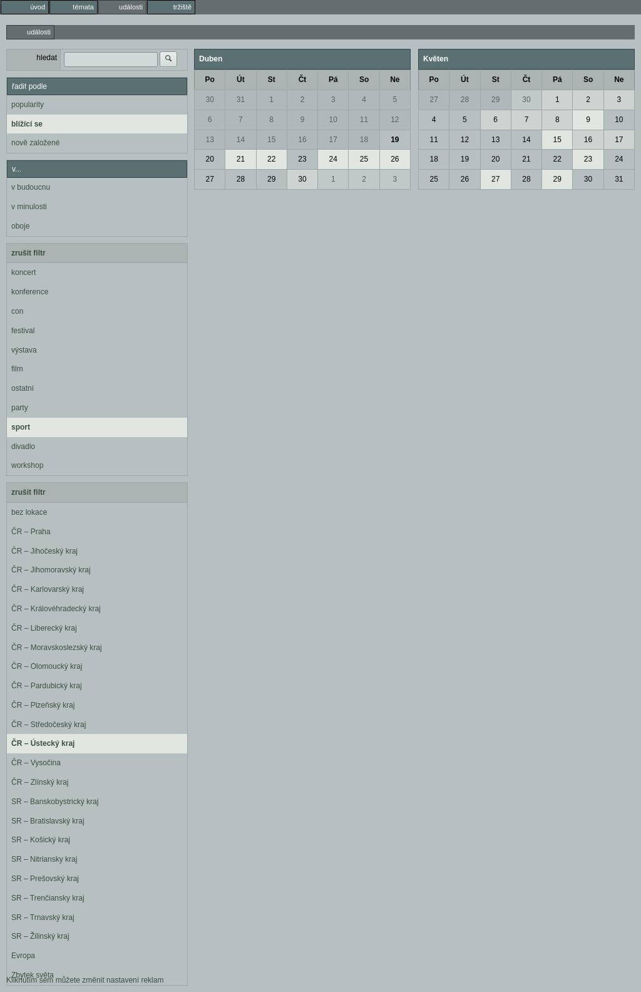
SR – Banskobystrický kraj (54, 801)
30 (209, 99)
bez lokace (29, 512)
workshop (27, 465)
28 (241, 179)
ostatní (22, 388)
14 (241, 139)
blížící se (27, 124)
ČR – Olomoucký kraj (46, 666)
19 (395, 139)
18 (364, 139)
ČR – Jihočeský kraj (44, 551)
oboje (20, 226)
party (19, 407)
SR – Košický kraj (40, 839)
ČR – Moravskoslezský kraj (56, 647)
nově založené (35, 142)
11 (364, 119)
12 (395, 119)
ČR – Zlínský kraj (39, 782)
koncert (23, 272)
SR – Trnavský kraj (42, 917)
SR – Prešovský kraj (45, 878)
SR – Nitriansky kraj (44, 859)
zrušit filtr (28, 253)
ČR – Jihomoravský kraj (51, 570)
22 (271, 159)
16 (302, 139)
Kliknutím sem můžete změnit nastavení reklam (84, 980)
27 (209, 179)
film (17, 368)
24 (333, 159)
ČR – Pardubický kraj (46, 685)
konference (29, 291)
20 (209, 159)
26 (395, 159)
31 (241, 99)
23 (302, 159)
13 (209, 139)
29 (271, 179)
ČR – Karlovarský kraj (47, 589)
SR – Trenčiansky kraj (48, 898)
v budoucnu (30, 187)
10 (333, 119)
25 (364, 159)
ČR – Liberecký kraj (44, 628)
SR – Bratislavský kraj (48, 821)
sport (20, 427)
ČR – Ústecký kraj (42, 743)
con (17, 311)
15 (271, 139)
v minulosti (29, 206)
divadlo (23, 446)
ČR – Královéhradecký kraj (56, 608)
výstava (24, 350)
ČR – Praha (31, 531)
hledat (46, 57)
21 (241, 159)
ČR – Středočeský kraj (48, 724)
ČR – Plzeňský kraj (42, 705)
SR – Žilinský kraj (40, 936)
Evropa (23, 955)
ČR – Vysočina (36, 762)
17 (333, 139)
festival (22, 330)
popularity (27, 104)
